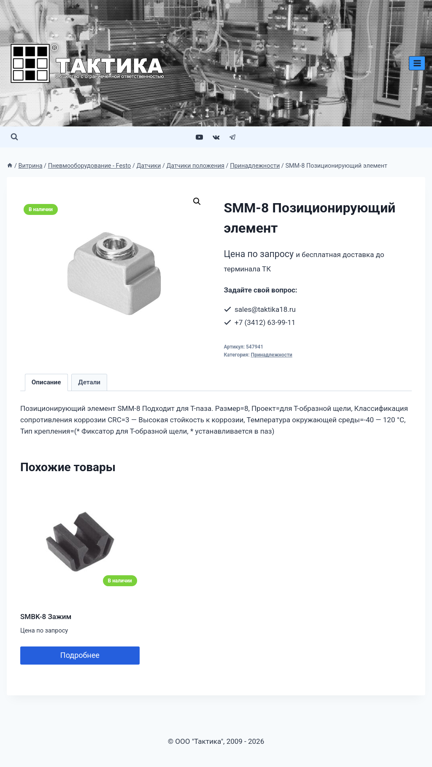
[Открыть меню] (417, 63)
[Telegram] (232, 137)
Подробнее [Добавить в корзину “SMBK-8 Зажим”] (80, 655)
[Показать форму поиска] (14, 137)
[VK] (216, 137)
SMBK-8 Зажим (45, 616)
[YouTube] (199, 137)
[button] (197, 201)
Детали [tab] (89, 382)
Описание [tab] (46, 382)
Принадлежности (271, 355)
